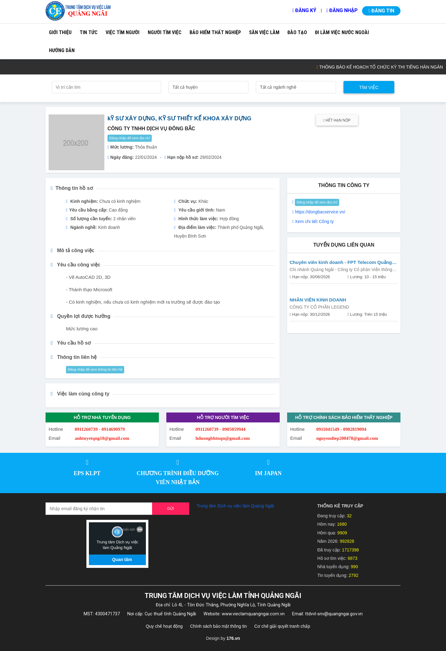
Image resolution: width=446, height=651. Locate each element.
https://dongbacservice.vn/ (320, 211)
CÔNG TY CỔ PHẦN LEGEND (319, 307)
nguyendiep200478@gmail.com (347, 438)
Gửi (170, 508)
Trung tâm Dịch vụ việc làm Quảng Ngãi (235, 505)
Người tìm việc (164, 32)
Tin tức (89, 32)
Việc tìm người (122, 32)
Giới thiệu (60, 32)
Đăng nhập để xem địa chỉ (129, 138)
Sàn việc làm (264, 32)
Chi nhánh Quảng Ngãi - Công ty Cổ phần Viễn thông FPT (341, 270)
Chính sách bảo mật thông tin (218, 626)
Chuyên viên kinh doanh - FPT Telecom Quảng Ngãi (341, 263)
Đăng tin (381, 11)
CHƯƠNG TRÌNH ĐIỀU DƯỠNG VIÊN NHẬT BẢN (178, 477)
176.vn (233, 638)
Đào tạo (297, 32)
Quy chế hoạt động (164, 626)
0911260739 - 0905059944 (220, 429)
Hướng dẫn (62, 50)
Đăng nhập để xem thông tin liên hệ (95, 369)
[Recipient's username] (99, 508)
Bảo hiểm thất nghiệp (215, 32)
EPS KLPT (87, 473)
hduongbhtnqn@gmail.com (222, 438)
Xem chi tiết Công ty (314, 221)
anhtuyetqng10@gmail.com (102, 438)
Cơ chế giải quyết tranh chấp (282, 626)
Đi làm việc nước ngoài (342, 32)
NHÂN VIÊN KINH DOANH (318, 299)
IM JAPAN (268, 473)
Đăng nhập (342, 10)
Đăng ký (304, 10)
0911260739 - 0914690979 (100, 429)
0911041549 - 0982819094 (341, 429)
